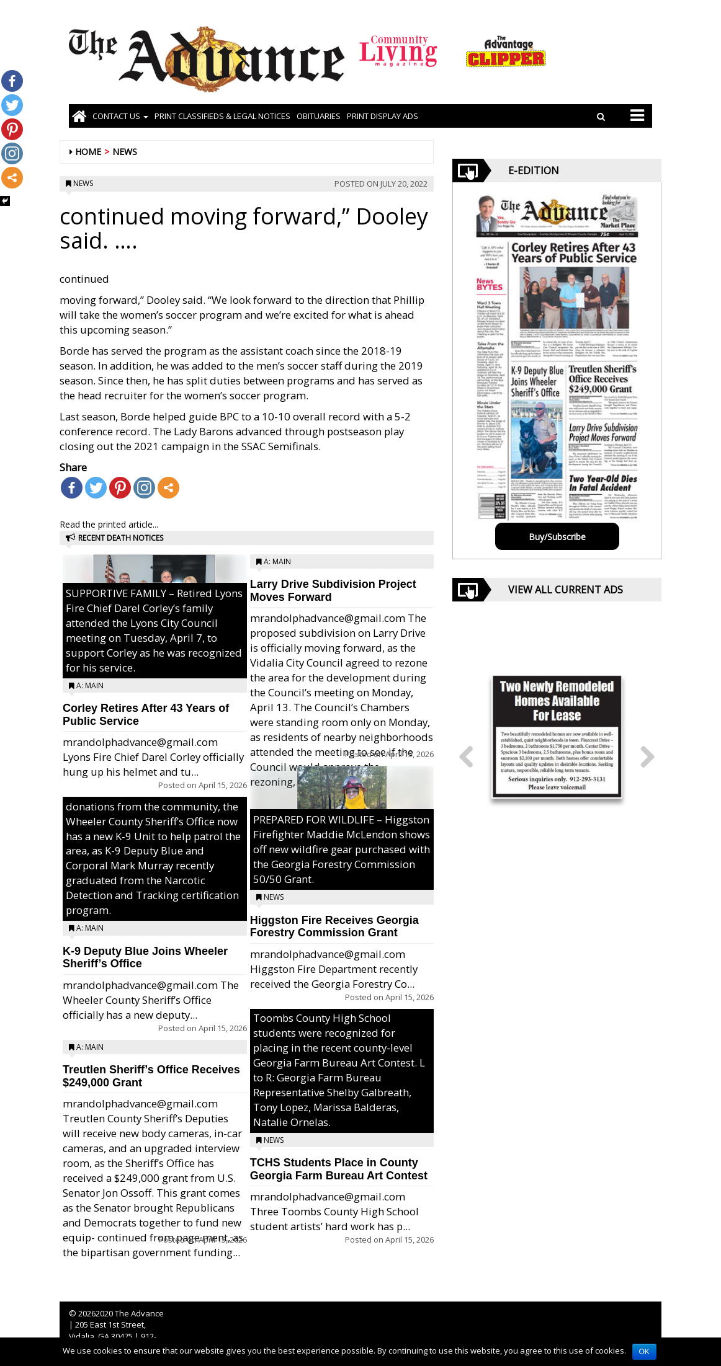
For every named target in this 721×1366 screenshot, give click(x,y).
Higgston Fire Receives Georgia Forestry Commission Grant (334, 926)
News (124, 151)
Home (88, 151)
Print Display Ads (382, 116)
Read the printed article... (109, 524)
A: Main (90, 685)
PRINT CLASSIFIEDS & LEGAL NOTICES (222, 116)
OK (644, 1351)
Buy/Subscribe (557, 537)
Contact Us (120, 116)
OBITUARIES (319, 116)
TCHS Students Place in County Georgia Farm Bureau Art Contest (339, 1169)
